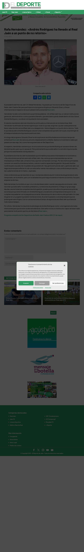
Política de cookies (38, 287)
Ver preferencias (58, 283)
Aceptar (26, 283)
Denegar (42, 283)
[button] (64, 265)
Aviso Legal (48, 287)
